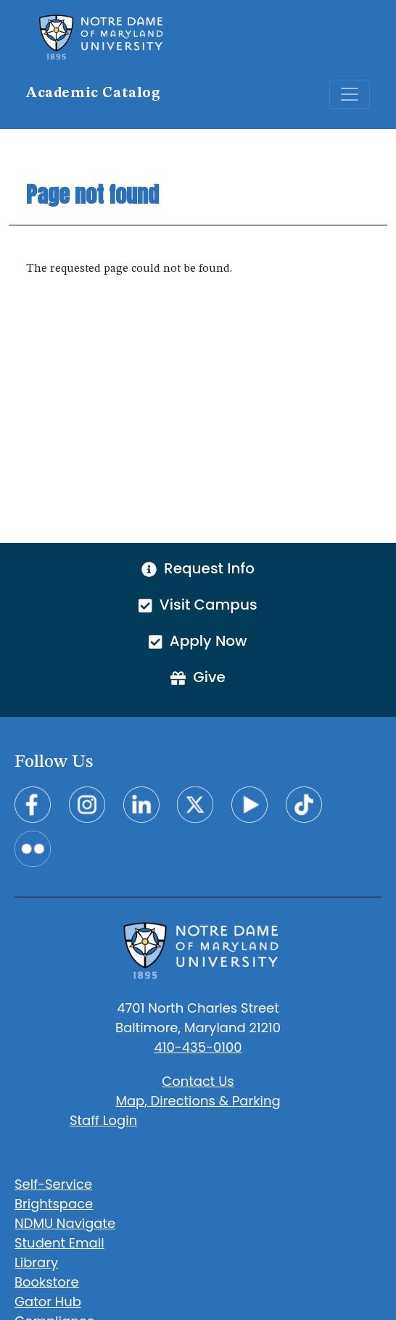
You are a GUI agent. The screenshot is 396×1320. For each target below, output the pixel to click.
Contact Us (198, 1081)
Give (198, 677)
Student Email (59, 1243)
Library (36, 1262)
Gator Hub (48, 1301)
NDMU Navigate (65, 1223)
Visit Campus (198, 604)
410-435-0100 (198, 1047)
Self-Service (53, 1184)
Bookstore (47, 1282)
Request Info (198, 568)
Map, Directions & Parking (197, 1101)
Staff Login (103, 1120)
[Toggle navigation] (349, 94)
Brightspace (54, 1204)
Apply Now (198, 641)
